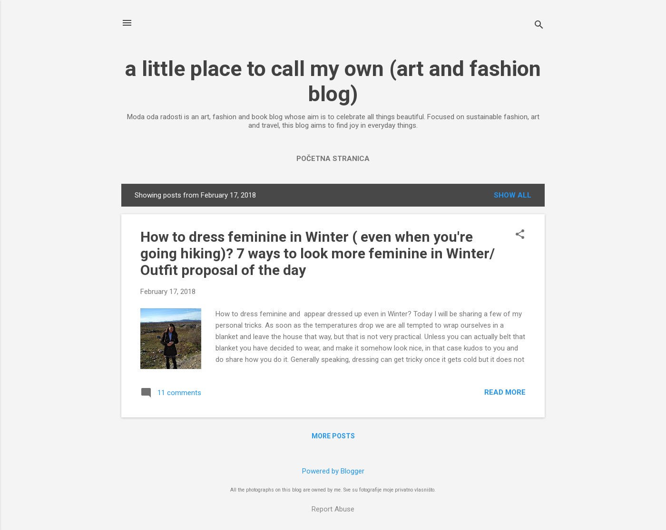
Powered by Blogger (333, 471)
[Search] (539, 25)
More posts (333, 436)
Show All (512, 195)
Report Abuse (333, 509)
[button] (520, 235)
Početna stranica (333, 158)
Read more (505, 392)
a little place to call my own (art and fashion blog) (333, 81)
